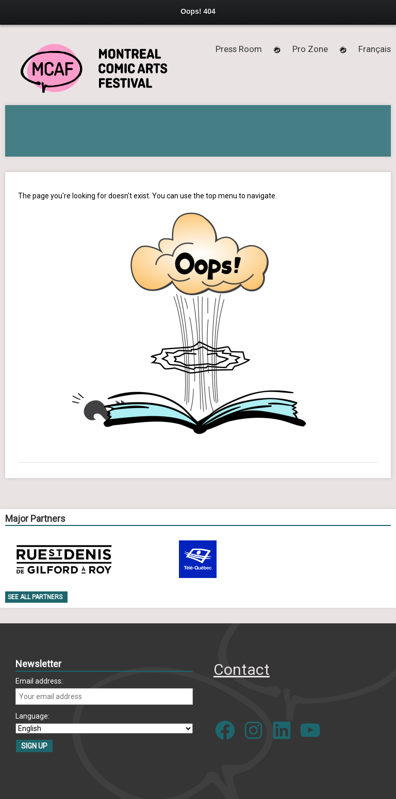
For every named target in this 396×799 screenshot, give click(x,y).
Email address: (39, 681)
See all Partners (35, 597)
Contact (241, 669)
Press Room (239, 49)
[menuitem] (374, 49)
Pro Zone (310, 49)
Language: (32, 716)
